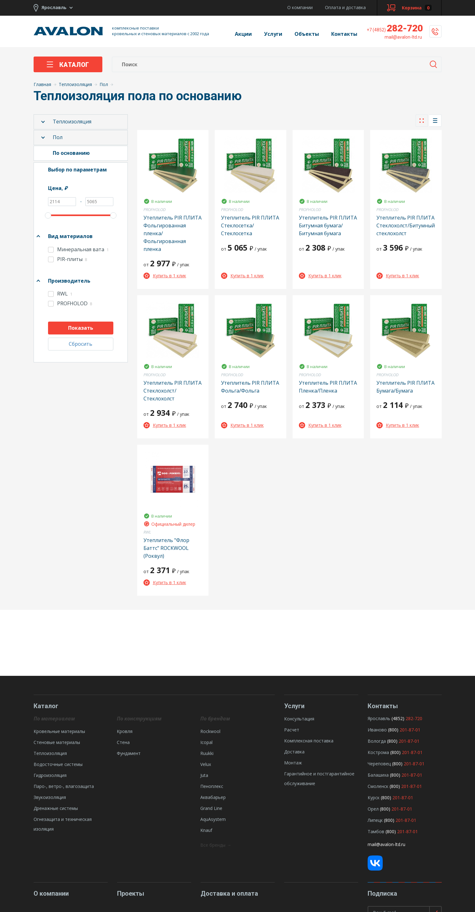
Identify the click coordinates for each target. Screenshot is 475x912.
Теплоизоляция (72, 121)
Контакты (344, 33)
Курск (374, 798)
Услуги (273, 33)
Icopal (206, 742)
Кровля (124, 731)
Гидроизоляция (50, 775)
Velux (205, 764)
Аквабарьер (213, 797)
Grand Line (211, 808)
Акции (243, 33)
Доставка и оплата (229, 893)
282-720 (395, 28)
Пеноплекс (211, 786)
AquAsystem (213, 819)
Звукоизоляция (50, 797)
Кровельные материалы (59, 731)
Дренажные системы (56, 808)
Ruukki (206, 753)
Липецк (375, 820)
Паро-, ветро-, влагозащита (64, 786)
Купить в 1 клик (164, 276)
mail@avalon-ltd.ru (386, 844)
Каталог (68, 64)
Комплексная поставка (308, 741)
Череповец (379, 764)
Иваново (377, 730)
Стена (123, 742)
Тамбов (376, 831)
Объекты (306, 33)
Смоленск (378, 786)
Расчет (291, 730)
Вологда (377, 741)
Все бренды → (215, 845)
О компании (300, 7)
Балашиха (378, 775)
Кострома (378, 752)
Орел (373, 809)
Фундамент (129, 753)
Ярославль (379, 718)
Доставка (294, 752)
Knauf (206, 830)
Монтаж (293, 763)
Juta (204, 775)
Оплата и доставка (345, 7)
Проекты (130, 893)
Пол (57, 137)
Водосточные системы (58, 764)
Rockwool (210, 731)
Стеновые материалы (57, 742)
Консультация (299, 719)
